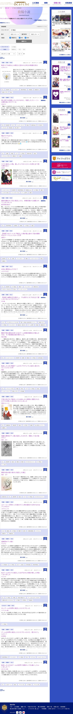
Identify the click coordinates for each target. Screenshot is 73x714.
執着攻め (37, 89)
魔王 (42, 190)
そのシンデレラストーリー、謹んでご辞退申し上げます (61, 37)
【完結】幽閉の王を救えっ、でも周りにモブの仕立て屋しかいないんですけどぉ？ (20, 298)
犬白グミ (3, 104)
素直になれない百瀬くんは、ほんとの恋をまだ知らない (61, 50)
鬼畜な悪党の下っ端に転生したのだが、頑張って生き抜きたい (20, 436)
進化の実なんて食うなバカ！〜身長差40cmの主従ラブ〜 (65, 128)
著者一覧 (49, 707)
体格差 (30, 89)
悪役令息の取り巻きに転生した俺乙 (13, 472)
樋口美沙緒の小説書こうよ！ (18, 709)
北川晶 (3, 301)
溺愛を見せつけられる (7, 600)
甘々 (27, 657)
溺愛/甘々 (43, 325)
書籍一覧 (23, 707)
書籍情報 (43, 100)
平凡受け (40, 125)
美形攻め (33, 125)
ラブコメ (33, 657)
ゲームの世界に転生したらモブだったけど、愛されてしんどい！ (20, 633)
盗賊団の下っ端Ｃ (7, 541)
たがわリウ (4, 67)
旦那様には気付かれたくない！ (65, 92)
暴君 (31, 425)
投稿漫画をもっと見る (64, 150)
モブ (13, 125)
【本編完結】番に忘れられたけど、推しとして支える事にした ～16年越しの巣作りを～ (65, 68)
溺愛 (7, 153)
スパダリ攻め (5, 192)
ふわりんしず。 (5, 509)
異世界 (7, 89)
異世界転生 (23, 89)
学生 (22, 388)
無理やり (4, 533)
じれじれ (4, 128)
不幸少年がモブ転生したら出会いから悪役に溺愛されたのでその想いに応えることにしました (20, 400)
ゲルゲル (3, 544)
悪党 (22, 462)
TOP (11, 707)
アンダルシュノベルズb (12, 322)
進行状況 (24, 34)
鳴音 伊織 (3, 337)
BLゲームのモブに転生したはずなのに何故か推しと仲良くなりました (20, 573)
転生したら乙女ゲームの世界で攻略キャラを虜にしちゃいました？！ (20, 666)
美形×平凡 (5, 92)
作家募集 (44, 709)
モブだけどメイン (30, 462)
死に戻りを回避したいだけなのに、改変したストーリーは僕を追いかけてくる (20, 101)
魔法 (27, 258)
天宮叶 (3, 168)
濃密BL (4, 261)
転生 (28, 125)
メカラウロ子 (5, 271)
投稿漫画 (62, 707)
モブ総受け (5, 564)
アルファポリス (4, 18)
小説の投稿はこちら (40, 20)
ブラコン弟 (36, 684)
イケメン (38, 531)
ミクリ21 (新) (5, 610)
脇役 (8, 531)
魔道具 (30, 600)
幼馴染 (15, 225)
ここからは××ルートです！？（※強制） (65, 140)
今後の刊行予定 (32, 707)
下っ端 (3, 464)
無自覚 (10, 128)
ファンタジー (15, 89)
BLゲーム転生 (20, 564)
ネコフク (3, 576)
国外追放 (40, 358)
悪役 (18, 462)
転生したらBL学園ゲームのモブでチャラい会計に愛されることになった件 (20, 366)
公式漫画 (16, 707)
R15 (22, 37)
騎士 (11, 92)
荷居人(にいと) (5, 403)
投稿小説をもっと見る (64, 102)
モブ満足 (18, 600)
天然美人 (24, 600)
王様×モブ (41, 322)
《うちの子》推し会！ (34, 709)
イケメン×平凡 (6, 156)
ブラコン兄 (21, 684)
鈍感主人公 (28, 190)
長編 (20, 156)
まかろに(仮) (4, 669)
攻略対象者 (30, 531)
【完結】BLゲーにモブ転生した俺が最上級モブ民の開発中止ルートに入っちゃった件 (20, 234)
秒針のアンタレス (64, 114)
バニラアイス (5, 138)
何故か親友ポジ (21, 597)
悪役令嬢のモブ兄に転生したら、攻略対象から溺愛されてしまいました (20, 201)
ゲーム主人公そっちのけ (33, 597)
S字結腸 (22, 391)
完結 (41, 258)
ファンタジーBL (15, 192)
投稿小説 (56, 707)
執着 (21, 225)
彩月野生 (3, 636)
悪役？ (20, 287)
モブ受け (25, 425)
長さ (2, 34)
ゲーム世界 (24, 192)
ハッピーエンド (20, 125)
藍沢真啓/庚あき (5, 204)
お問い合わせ (52, 709)
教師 (20, 531)
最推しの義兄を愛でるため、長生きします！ (65, 80)
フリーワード (5, 30)
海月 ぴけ (4, 440)
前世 (24, 531)
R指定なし (14, 37)
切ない (15, 289)
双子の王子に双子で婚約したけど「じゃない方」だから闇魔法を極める (61, 23)
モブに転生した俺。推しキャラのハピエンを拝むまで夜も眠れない (20, 165)
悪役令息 (29, 153)
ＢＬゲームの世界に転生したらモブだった (15, 608)
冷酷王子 (14, 156)
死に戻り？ (17, 128)
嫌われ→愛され (21, 325)
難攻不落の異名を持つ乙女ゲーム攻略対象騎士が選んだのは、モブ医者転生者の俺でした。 (20, 334)
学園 (12, 153)
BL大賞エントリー (39, 425)
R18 (28, 37)
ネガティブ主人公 (6, 289)
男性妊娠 (28, 564)
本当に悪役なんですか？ (9, 269)
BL (3, 89)
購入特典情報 (41, 707)
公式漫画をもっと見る (64, 54)
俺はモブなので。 (7, 136)
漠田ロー (3, 237)
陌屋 (2, 370)
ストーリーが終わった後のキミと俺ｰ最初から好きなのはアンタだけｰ (20, 505)
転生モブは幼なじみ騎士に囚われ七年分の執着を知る (19, 65)
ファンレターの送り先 (63, 709)
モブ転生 (22, 153)
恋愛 (13, 258)
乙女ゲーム (8, 684)
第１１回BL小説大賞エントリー (28, 322)
